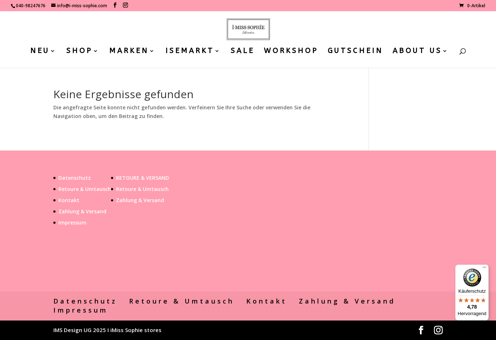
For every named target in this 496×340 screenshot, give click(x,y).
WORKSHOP (291, 51)
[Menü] (484, 269)
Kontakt (68, 200)
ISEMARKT (189, 51)
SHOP (79, 51)
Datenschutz (74, 177)
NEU (40, 51)
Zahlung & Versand (82, 211)
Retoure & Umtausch (84, 189)
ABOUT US (417, 51)
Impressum (72, 222)
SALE (242, 51)
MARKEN (129, 51)
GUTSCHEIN (355, 51)
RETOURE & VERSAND (142, 177)
